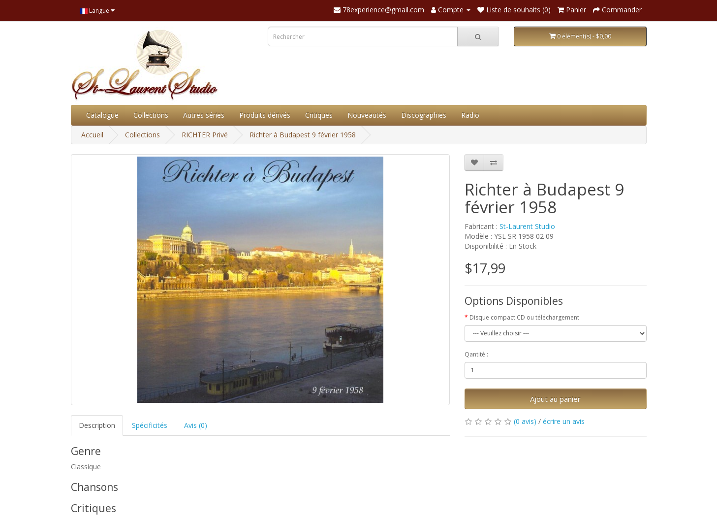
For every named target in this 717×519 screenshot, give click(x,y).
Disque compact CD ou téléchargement (524, 317)
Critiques (319, 115)
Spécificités (149, 425)
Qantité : (476, 354)
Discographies (423, 115)
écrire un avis (564, 421)
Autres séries (203, 115)
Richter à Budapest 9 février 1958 (302, 134)
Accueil (92, 134)
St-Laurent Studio (527, 226)
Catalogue (102, 115)
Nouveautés (366, 115)
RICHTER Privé (205, 134)
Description (97, 425)
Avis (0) (195, 425)
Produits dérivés (264, 115)
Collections (150, 115)
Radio (470, 115)
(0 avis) (525, 421)
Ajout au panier (555, 399)
